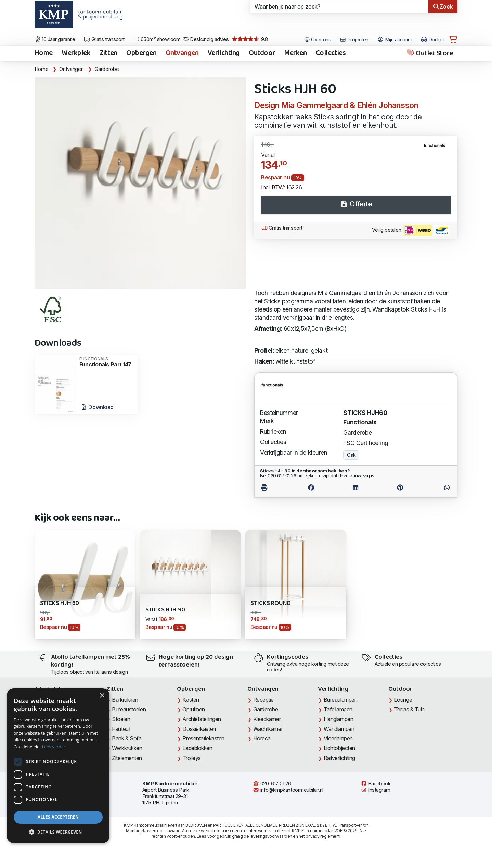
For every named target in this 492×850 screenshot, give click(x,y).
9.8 (250, 39)
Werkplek (76, 53)
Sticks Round (270, 603)
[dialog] (58, 765)
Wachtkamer (268, 728)
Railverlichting (339, 757)
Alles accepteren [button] (58, 817)
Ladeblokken (197, 748)
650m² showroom (156, 39)
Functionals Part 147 (106, 362)
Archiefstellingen (201, 718)
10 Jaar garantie (55, 39)
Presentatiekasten (203, 738)
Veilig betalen (411, 230)
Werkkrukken (127, 748)
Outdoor (262, 53)
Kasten (190, 699)
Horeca (262, 738)
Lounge (403, 699)
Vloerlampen (338, 738)
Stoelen (121, 718)
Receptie (263, 699)
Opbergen (141, 53)
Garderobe (106, 69)
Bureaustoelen (129, 709)
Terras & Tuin (409, 709)
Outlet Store (429, 53)
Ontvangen (182, 53)
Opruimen (193, 709)
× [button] (101, 695)
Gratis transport (104, 39)
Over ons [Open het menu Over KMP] (317, 40)
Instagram (375, 790)
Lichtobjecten (339, 748)
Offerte (356, 204)
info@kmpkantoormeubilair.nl (288, 790)
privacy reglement (322, 836)
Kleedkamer (267, 718)
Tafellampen (338, 709)
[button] (58, 832)
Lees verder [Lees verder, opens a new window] (54, 747)
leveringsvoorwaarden (271, 836)
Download (97, 407)
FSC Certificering (365, 442)
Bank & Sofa (126, 738)
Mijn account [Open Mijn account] (394, 40)
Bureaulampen (341, 699)
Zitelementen (127, 757)
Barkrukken (125, 699)
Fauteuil (121, 728)
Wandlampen (339, 728)
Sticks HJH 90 (165, 610)
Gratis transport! (282, 228)
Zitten (108, 53)
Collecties (331, 53)
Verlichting (224, 53)
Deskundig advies (206, 39)
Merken (295, 53)
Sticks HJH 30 (59, 603)
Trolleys (191, 757)
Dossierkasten (199, 728)
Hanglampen (338, 718)
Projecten (354, 40)
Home (44, 53)
